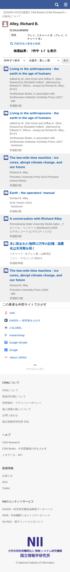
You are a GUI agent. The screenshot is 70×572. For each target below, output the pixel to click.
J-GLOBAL (15, 327)
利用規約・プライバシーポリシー (21, 402)
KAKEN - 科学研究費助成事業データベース (27, 509)
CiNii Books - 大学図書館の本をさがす (24, 448)
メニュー (65, 4)
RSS (5, 482)
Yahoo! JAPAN (17, 357)
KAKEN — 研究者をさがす (25, 320)
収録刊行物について (14, 396)
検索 (56, 4)
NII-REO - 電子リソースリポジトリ (22, 521)
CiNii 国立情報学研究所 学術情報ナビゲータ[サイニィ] (16, 4)
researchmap (17, 335)
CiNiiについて (10, 390)
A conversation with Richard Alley (36, 218)
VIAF (12, 313)
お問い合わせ (10, 415)
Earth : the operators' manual (32, 193)
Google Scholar (18, 342)
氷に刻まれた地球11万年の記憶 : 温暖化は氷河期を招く (37, 246)
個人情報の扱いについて (16, 409)
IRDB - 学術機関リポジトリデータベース (26, 515)
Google (13, 350)
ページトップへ (35, 368)
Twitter (6, 488)
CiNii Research (11, 442)
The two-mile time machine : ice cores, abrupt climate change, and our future (36, 162)
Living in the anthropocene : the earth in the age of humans (34, 71)
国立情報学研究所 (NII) (15, 421)
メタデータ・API (12, 454)
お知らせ (7, 475)
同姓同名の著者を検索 (27, 43)
